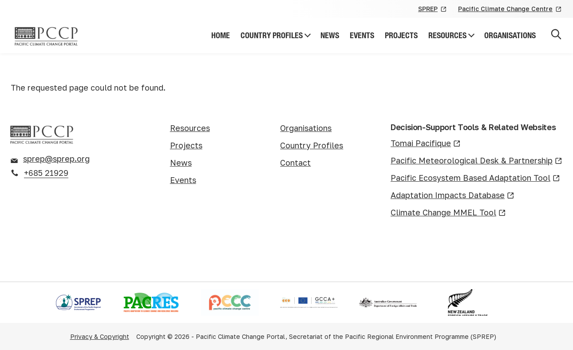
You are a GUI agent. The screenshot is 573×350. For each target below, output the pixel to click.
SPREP (432, 9)
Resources (447, 35)
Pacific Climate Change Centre (510, 9)
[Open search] (556, 36)
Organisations (510, 35)
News (329, 35)
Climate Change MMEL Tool (448, 213)
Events (362, 35)
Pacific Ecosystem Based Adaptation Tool (475, 178)
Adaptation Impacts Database (452, 195)
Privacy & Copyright (99, 336)
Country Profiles (272, 35)
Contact (295, 162)
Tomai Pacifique (426, 143)
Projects (401, 35)
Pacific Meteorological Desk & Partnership (476, 161)
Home (220, 35)
